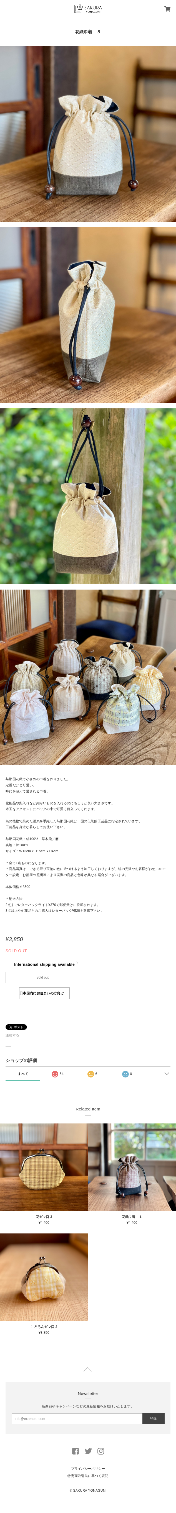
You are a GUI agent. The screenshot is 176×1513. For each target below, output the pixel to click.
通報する (12, 1035)
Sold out (42, 977)
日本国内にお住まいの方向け (41, 993)
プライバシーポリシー (88, 1469)
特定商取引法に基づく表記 (87, 1476)
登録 (153, 1418)
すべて (23, 1074)
